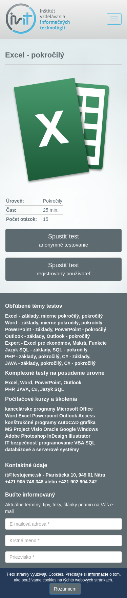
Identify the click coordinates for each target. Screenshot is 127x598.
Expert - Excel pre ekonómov (37, 343)
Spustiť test (63, 240)
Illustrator (79, 436)
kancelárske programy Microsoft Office (49, 409)
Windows (87, 429)
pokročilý (92, 316)
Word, (26, 382)
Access (86, 415)
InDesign (57, 436)
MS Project (17, 429)
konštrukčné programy (31, 422)
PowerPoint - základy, (29, 329)
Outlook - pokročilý (68, 336)
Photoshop (33, 436)
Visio (36, 429)
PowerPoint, (48, 382)
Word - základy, (22, 322)
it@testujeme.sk (23, 475)
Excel (24, 415)
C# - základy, (76, 356)
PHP (9, 389)
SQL (90, 442)
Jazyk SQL (52, 389)
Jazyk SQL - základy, (28, 349)
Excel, (12, 382)
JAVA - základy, (22, 363)
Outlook (72, 382)
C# (34, 389)
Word (11, 415)
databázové (18, 449)
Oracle (50, 429)
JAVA (23, 389)
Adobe (12, 436)
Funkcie (98, 343)
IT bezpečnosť (21, 442)
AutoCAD (68, 422)
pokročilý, (49, 356)
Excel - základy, (22, 316)
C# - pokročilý (80, 363)
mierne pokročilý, (60, 316)
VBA (79, 442)
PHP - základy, (21, 356)
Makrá (79, 343)
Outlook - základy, (25, 336)
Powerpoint (45, 415)
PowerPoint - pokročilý (80, 329)
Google (68, 429)
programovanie (56, 442)
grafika (88, 422)
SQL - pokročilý (69, 349)
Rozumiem (65, 589)
